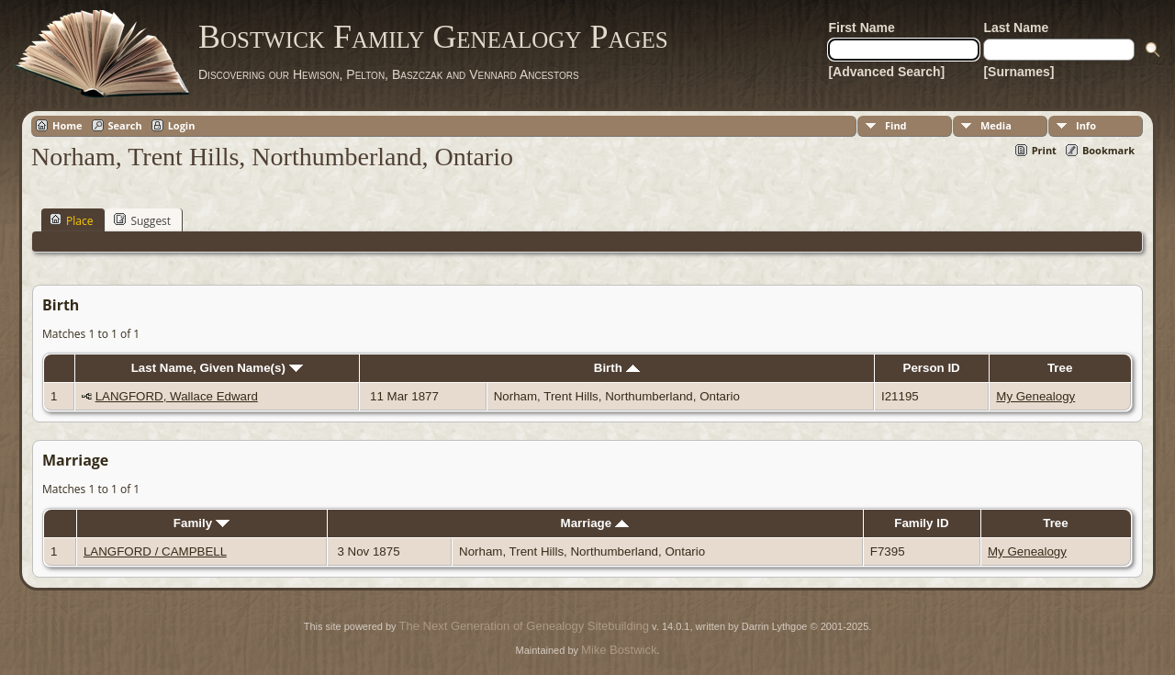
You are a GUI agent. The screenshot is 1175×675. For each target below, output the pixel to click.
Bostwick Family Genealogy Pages (433, 36)
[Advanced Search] (886, 71)
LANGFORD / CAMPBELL (155, 551)
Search (125, 125)
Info (1086, 125)
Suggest (142, 220)
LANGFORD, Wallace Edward (176, 396)
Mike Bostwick (618, 650)
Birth (617, 368)
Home (67, 125)
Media (996, 125)
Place (71, 220)
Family (201, 523)
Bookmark (1108, 150)
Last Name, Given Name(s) (217, 368)
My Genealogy (1035, 396)
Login (182, 125)
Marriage (595, 523)
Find (896, 125)
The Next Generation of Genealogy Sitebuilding (524, 626)
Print (1044, 150)
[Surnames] (1018, 71)
